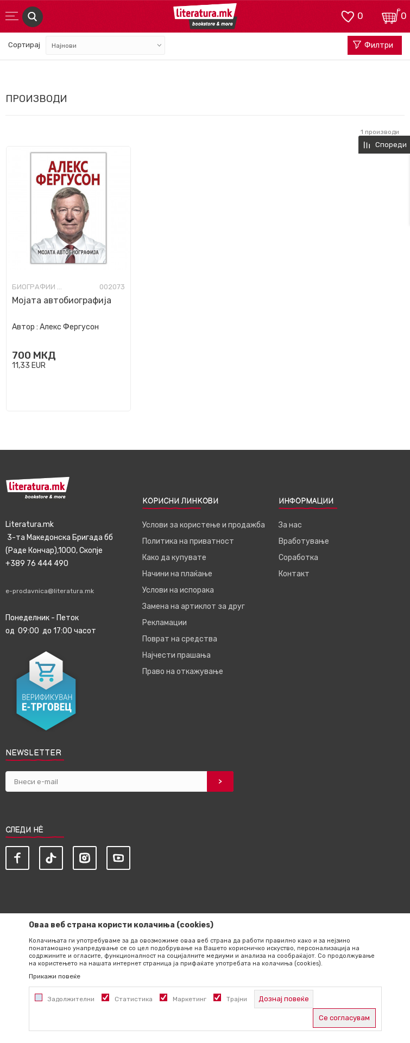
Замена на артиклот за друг (193, 606)
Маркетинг (189, 999)
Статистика (134, 999)
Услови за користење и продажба (203, 525)
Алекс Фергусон (69, 327)
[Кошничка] (391, 15)
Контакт (294, 573)
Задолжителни (71, 999)
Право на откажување (182, 671)
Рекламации (164, 622)
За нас (290, 525)
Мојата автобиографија (61, 300)
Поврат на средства (179, 639)
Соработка (298, 557)
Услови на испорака (178, 590)
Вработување (304, 541)
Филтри (373, 45)
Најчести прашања (176, 655)
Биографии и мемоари (39, 287)
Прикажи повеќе (54, 976)
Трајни (236, 999)
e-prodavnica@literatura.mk (49, 591)
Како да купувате (174, 557)
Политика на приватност (188, 541)
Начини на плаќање (177, 573)
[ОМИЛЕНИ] (347, 15)
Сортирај (24, 45)
